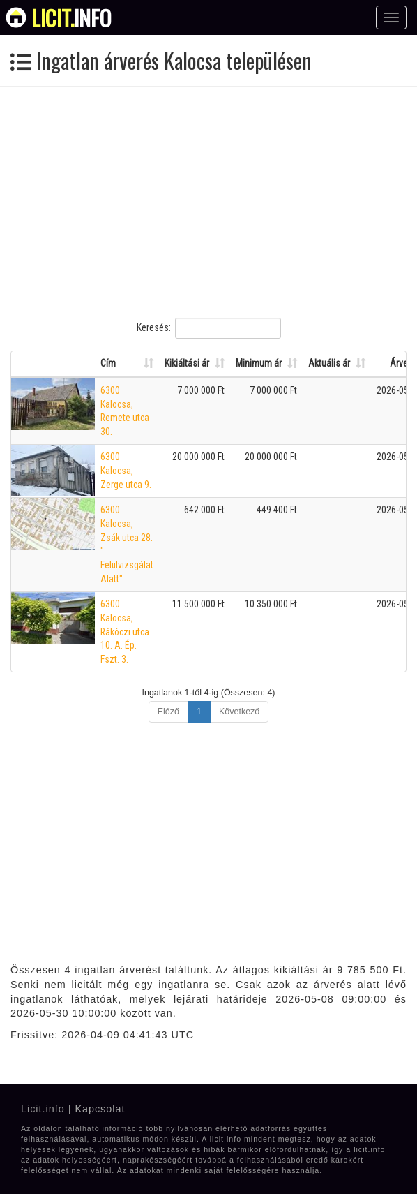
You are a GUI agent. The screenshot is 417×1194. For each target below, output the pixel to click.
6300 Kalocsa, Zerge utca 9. (125, 470)
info (71, 17)
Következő (239, 711)
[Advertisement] (208, 202)
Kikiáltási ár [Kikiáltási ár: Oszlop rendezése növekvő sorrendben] (187, 363)
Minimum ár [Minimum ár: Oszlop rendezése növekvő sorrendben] (259, 363)
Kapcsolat (100, 1108)
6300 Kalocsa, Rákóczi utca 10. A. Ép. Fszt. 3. (124, 631)
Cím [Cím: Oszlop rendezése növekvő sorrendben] (108, 363)
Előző (168, 711)
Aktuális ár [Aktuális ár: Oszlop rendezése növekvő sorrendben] (329, 363)
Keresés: (209, 328)
